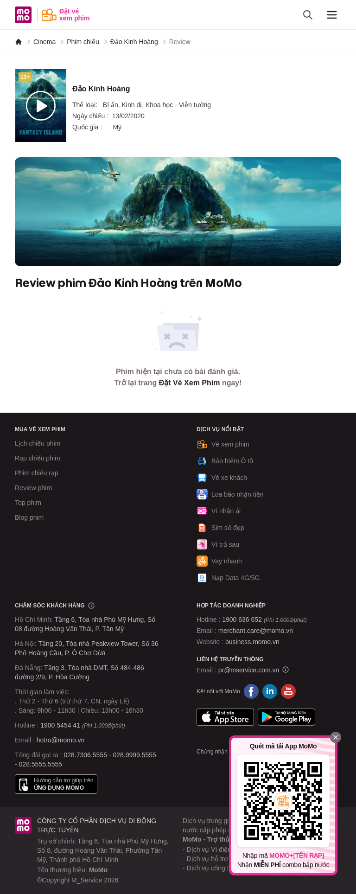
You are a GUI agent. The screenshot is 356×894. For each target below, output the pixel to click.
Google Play (286, 717)
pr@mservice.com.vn (249, 670)
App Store (225, 717)
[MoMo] (18, 41)
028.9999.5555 (134, 755)
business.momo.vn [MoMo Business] (252, 641)
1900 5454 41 (60, 725)
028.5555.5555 (40, 764)
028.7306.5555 (85, 755)
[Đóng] (335, 737)
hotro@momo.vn (61, 740)
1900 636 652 (264, 619)
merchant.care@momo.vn (255, 630)
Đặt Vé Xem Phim (189, 383)
